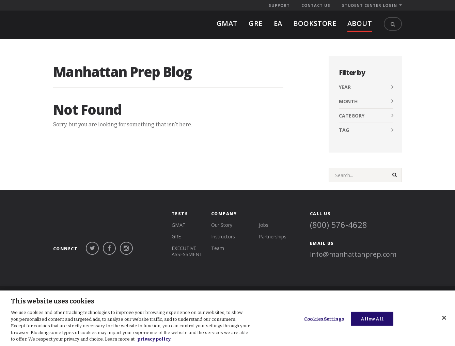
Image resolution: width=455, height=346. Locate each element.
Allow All (372, 318)
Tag (344, 130)
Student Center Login (369, 5)
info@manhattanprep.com (353, 246)
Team (217, 240)
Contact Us (315, 5)
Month (348, 101)
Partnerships (272, 228)
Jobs (263, 217)
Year (345, 87)
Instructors (223, 228)
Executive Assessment (187, 243)
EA (278, 23)
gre (255, 23)
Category (351, 115)
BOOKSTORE (314, 23)
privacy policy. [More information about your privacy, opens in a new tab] (154, 339)
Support (279, 5)
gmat (227, 23)
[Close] (444, 317)
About (359, 23)
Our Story (221, 217)
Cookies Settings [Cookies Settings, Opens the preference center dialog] (324, 318)
